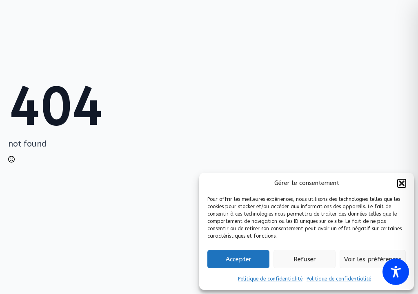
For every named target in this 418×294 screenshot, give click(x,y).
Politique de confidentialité (270, 279)
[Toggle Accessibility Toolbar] (396, 272)
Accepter (238, 259)
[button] (402, 183)
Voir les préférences (372, 259)
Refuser (304, 259)
